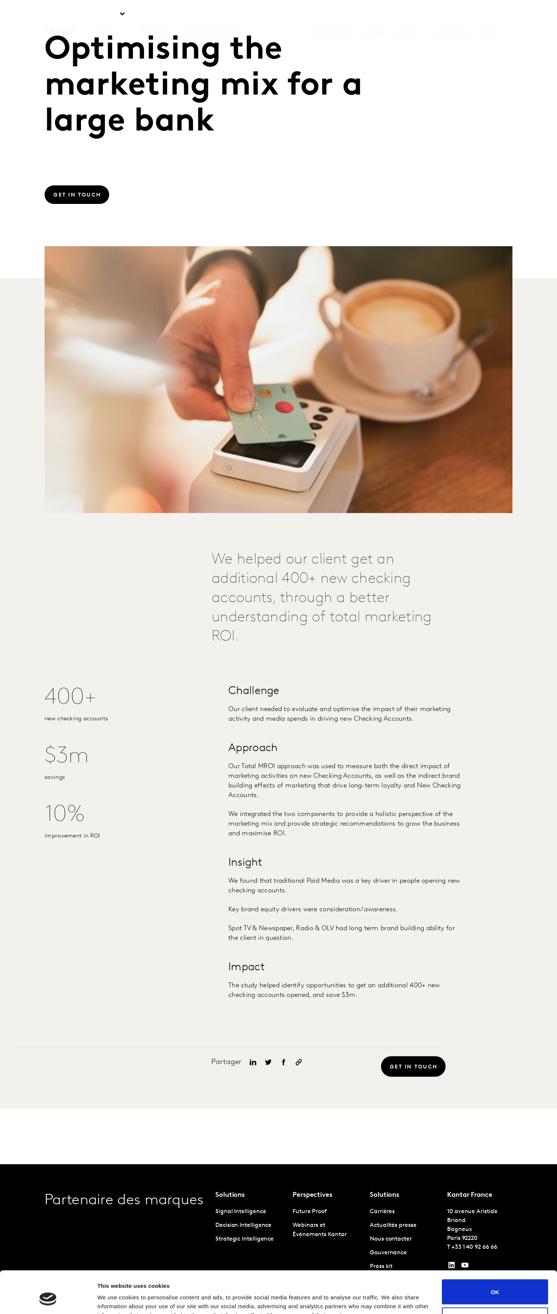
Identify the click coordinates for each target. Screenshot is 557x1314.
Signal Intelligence (240, 1212)
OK (495, 1255)
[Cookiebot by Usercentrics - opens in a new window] (48, 1299)
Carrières (406, 14)
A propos (373, 14)
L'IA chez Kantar (329, 14)
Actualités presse (393, 1225)
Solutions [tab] (105, 14)
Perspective (155, 14)
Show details (114, 1299)
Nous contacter (449, 14)
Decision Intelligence (243, 1225)
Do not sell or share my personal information (495, 1283)
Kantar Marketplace (213, 14)
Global (488, 14)
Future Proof (310, 1212)
